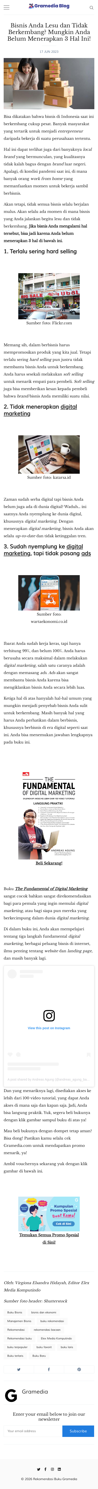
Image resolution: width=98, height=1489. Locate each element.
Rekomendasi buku (19, 1338)
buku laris (67, 1347)
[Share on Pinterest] (79, 1369)
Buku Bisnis (14, 1312)
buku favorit (44, 1347)
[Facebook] (45, 1469)
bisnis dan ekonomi (43, 1312)
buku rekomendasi (52, 1321)
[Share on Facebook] (49, 1369)
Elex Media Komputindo (56, 1338)
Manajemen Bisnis (19, 1321)
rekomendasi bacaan (47, 1330)
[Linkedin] (59, 1469)
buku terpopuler (17, 1347)
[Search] (91, 7)
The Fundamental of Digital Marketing (51, 888)
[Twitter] (39, 1469)
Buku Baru (39, 1356)
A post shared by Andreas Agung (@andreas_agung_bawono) (51, 1079)
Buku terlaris (15, 1356)
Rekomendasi (16, 1330)
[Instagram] (52, 1469)
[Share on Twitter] (19, 1369)
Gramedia (35, 1391)
